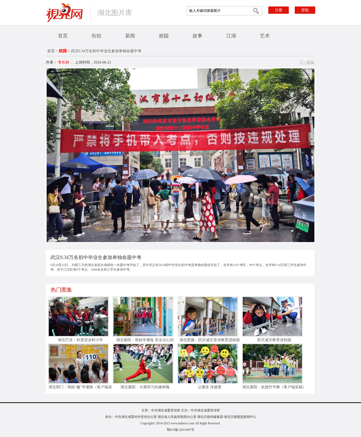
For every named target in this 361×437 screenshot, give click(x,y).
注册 (278, 10)
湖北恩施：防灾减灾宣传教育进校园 (209, 340)
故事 (197, 36)
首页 (63, 36)
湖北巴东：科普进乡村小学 (80, 340)
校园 (164, 36)
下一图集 (306, 62)
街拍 (96, 36)
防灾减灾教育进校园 (274, 340)
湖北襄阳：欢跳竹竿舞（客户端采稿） (274, 387)
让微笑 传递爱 (209, 387)
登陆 (305, 10)
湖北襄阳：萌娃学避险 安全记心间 (145, 340)
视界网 (64, 12)
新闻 (130, 36)
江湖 (231, 36)
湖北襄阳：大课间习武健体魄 (144, 387)
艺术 (265, 36)
